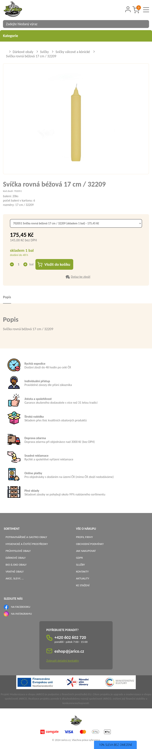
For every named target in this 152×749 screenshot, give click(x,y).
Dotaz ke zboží (80, 277)
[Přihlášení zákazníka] (128, 9)
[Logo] (18, 9)
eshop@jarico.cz (69, 651)
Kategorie (76, 35)
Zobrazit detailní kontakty (62, 661)
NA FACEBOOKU (20, 607)
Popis (7, 297)
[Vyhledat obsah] (144, 24)
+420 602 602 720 (70, 637)
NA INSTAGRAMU (21, 613)
